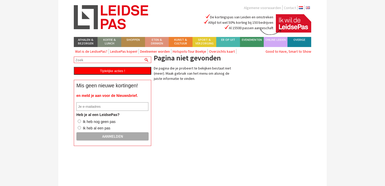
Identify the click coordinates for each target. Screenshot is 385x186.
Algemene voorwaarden (262, 7)
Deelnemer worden (155, 51)
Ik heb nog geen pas (99, 122)
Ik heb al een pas (96, 128)
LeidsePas (111, 17)
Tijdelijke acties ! (112, 71)
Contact (290, 7)
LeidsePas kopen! (123, 51)
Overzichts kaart (222, 51)
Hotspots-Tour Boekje (189, 51)
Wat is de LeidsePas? (91, 51)
